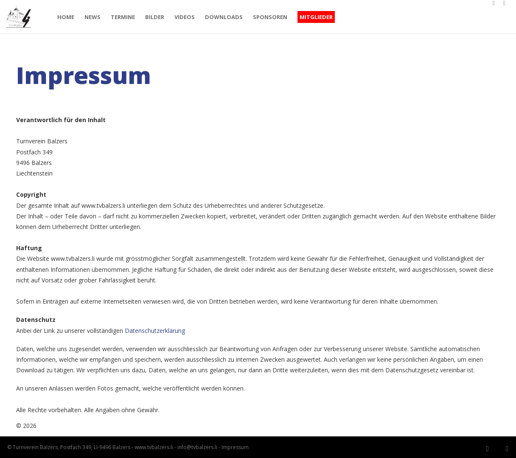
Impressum (234, 447)
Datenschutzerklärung (155, 331)
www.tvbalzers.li (153, 447)
